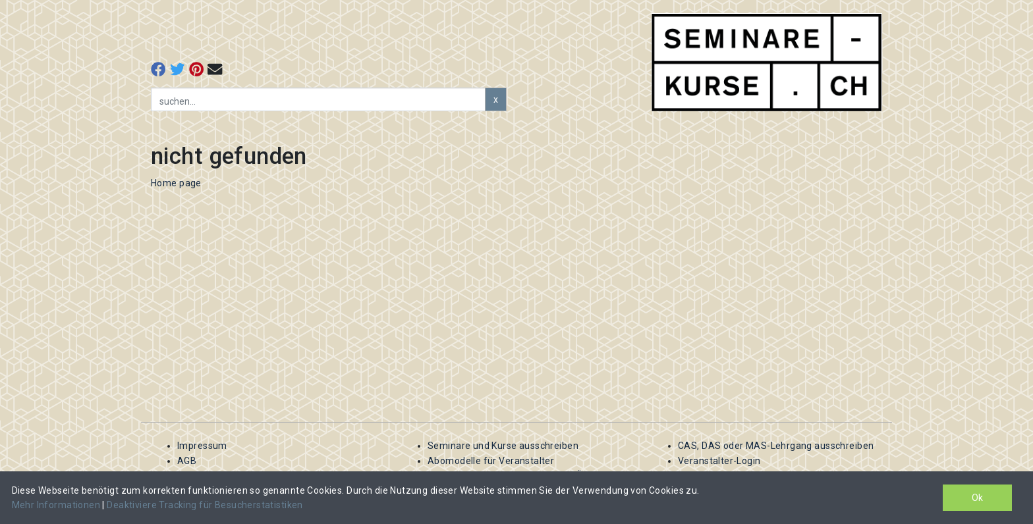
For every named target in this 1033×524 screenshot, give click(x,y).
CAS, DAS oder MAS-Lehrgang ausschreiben (776, 445)
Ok (977, 497)
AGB (186, 461)
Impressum (202, 445)
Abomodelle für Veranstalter (491, 461)
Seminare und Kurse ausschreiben (503, 445)
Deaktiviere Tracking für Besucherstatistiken (204, 505)
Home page (176, 183)
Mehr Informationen (57, 505)
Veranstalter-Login (719, 461)
